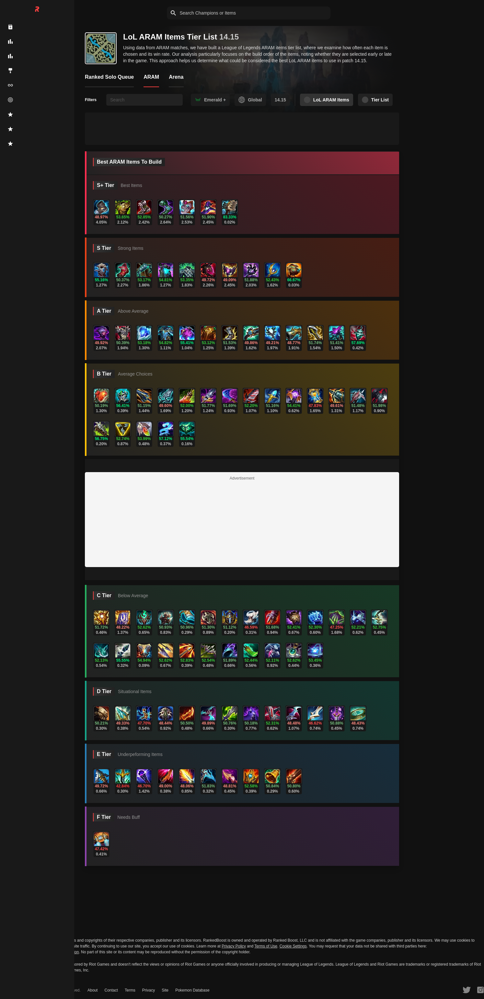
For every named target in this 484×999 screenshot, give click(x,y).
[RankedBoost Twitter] (467, 989)
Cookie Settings (293, 946)
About (92, 990)
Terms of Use (265, 946)
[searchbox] (144, 100)
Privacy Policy (234, 946)
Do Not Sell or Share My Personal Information (39, 952)
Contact (110, 990)
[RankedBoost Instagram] (481, 989)
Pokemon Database (190, 990)
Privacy (147, 990)
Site (163, 990)
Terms (129, 990)
